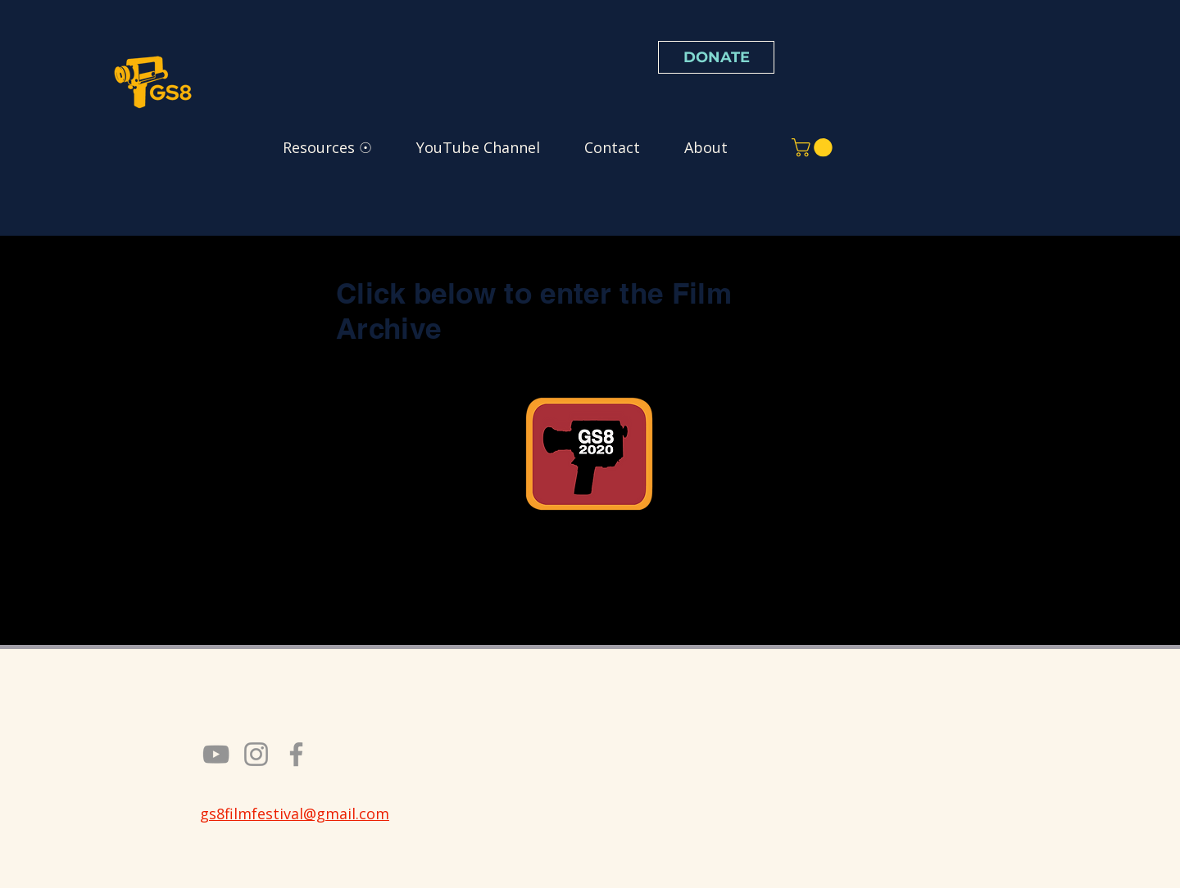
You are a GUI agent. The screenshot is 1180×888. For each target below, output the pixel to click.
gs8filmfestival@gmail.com (294, 813)
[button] (814, 147)
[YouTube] (216, 754)
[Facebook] (296, 754)
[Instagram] (256, 754)
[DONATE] (716, 57)
